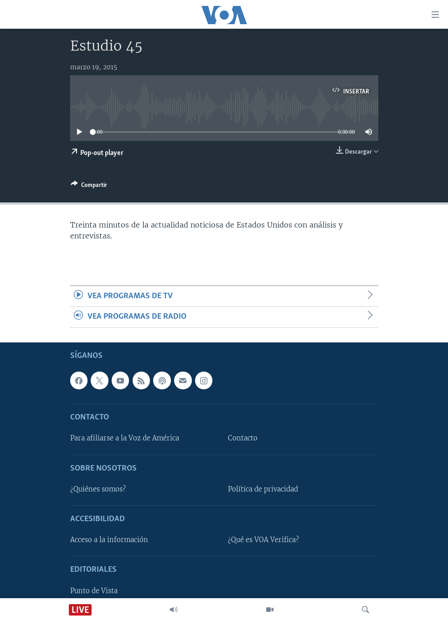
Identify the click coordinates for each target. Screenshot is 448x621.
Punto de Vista (94, 590)
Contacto (242, 438)
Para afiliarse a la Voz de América (124, 438)
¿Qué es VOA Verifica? (263, 540)
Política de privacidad (263, 489)
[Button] (89, 186)
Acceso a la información (109, 540)
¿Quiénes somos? (98, 489)
